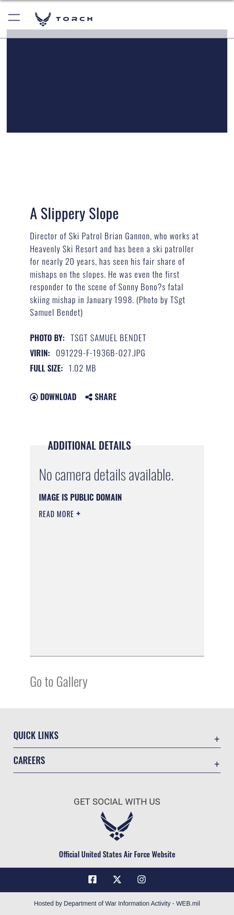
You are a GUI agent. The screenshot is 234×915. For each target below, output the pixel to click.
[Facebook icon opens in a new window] (92, 879)
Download (53, 396)
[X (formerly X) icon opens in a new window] (117, 879)
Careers (29, 760)
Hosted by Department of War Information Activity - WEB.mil (117, 903)
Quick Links (35, 735)
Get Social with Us (117, 802)
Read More (57, 514)
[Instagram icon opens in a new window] (141, 879)
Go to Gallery (59, 680)
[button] (14, 19)
